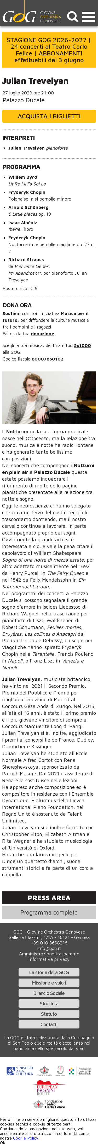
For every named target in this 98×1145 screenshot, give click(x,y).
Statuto (49, 1014)
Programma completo (49, 912)
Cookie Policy (25, 1138)
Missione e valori (49, 983)
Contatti (49, 1024)
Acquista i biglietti (49, 116)
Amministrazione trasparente (49, 953)
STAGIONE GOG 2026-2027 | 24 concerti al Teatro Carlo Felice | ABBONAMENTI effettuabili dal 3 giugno (49, 49)
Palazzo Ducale (24, 100)
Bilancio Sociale (49, 993)
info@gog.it (49, 948)
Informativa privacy (49, 959)
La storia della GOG (49, 972)
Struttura (49, 1003)
